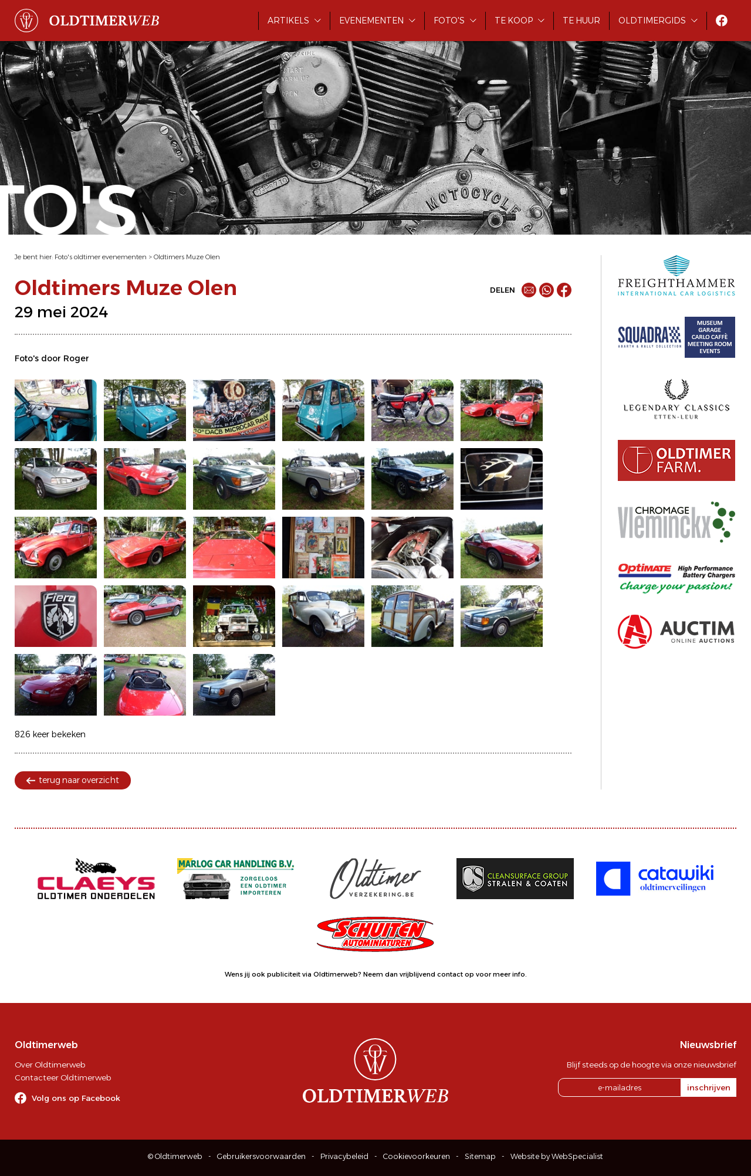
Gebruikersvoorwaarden (261, 1156)
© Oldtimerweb (175, 1156)
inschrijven (708, 1087)
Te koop (514, 20)
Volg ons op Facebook (76, 1098)
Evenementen (371, 20)
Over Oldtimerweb (50, 1064)
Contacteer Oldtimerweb (63, 1077)
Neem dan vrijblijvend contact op (418, 974)
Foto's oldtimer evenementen (101, 257)
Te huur (581, 20)
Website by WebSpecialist (556, 1156)
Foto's (449, 20)
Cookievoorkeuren (416, 1156)
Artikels (288, 20)
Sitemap (480, 1156)
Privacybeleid (344, 1156)
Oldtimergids (652, 20)
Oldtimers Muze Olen (187, 257)
